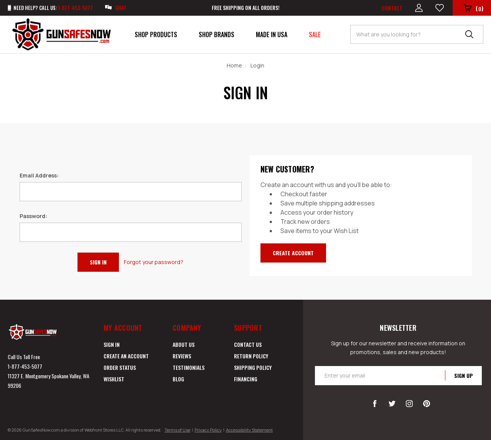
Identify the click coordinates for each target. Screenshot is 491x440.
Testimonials (188, 367)
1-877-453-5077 (25, 366)
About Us (183, 344)
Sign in (112, 344)
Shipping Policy (253, 367)
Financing (245, 379)
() (473, 8)
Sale (315, 34)
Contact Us (248, 344)
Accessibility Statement (249, 430)
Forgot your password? (153, 262)
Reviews (182, 356)
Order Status (120, 367)
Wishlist (114, 379)
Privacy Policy (208, 430)
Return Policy (251, 356)
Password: (33, 216)
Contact (392, 8)
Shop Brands (216, 34)
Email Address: (39, 175)
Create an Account (126, 356)
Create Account (293, 253)
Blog (178, 379)
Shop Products (156, 34)
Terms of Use (177, 430)
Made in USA (271, 34)
